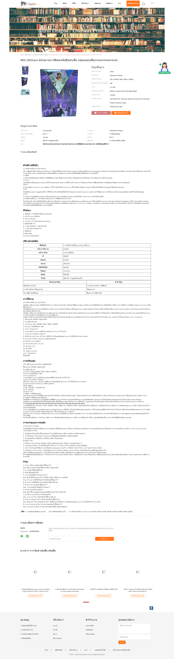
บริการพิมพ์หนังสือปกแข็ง (57, 511)
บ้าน (55, 3)
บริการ (55, 634)
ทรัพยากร (97, 3)
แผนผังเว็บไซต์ (100, 650)
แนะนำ (55, 625)
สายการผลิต (89, 625)
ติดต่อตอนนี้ (121, 113)
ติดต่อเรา (109, 3)
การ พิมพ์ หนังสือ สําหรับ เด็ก (29, 634)
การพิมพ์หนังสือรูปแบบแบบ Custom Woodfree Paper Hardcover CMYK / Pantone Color (35, 590)
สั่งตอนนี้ (26, 355)
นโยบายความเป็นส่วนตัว (121, 650)
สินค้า (65, 3)
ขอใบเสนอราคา (133, 3)
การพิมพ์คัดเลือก (25, 638)
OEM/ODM (89, 630)
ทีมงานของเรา (57, 638)
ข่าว (119, 3)
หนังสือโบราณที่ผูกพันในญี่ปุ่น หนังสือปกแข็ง (104, 589)
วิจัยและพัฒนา (90, 634)
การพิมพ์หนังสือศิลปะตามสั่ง (36, 511)
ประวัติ (55, 630)
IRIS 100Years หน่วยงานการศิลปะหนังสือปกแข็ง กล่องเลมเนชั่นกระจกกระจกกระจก (75, 55)
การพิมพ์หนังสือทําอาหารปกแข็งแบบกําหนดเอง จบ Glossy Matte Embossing (69, 590)
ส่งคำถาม (104, 539)
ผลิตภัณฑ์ (58, 650)
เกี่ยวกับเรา (85, 3)
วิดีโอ (74, 3)
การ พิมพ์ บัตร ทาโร (26, 630)
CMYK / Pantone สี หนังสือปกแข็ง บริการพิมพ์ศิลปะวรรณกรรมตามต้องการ (138, 590)
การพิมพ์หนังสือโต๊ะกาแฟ (28, 625)
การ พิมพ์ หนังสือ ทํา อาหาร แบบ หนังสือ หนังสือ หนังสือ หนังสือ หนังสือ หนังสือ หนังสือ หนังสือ (100, 511)
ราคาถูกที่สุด (101, 113)
